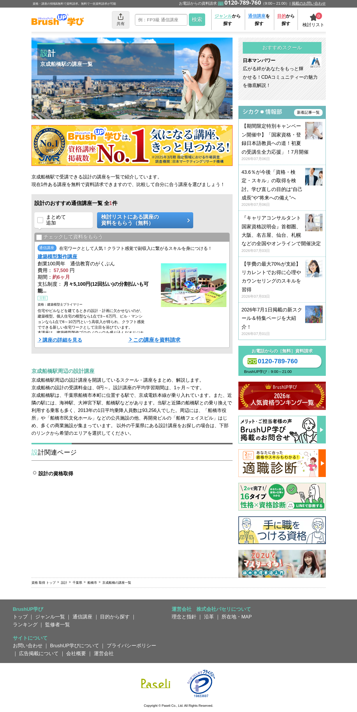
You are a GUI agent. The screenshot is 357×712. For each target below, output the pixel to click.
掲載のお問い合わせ (309, 3)
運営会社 (104, 653)
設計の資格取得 (55, 473)
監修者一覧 (57, 624)
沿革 (209, 616)
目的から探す (115, 616)
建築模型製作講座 (57, 256)
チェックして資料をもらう (69, 237)
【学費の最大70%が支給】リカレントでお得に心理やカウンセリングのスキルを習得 (282, 280)
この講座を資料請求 (156, 340)
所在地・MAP (236, 616)
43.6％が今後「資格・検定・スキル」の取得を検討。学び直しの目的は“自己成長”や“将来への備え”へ (282, 188)
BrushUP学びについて (74, 645)
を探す (259, 19)
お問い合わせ (28, 645)
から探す (227, 19)
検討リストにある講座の (143, 220)
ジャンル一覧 (50, 616)
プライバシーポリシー (131, 645)
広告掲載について (39, 653)
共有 (120, 19)
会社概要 (76, 653)
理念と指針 (184, 616)
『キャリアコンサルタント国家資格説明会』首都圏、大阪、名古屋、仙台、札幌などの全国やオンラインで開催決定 (282, 234)
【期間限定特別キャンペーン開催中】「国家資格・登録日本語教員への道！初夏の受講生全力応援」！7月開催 (282, 142)
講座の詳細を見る (62, 340)
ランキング (25, 624)
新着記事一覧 (308, 112)
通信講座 (82, 616)
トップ (20, 616)
